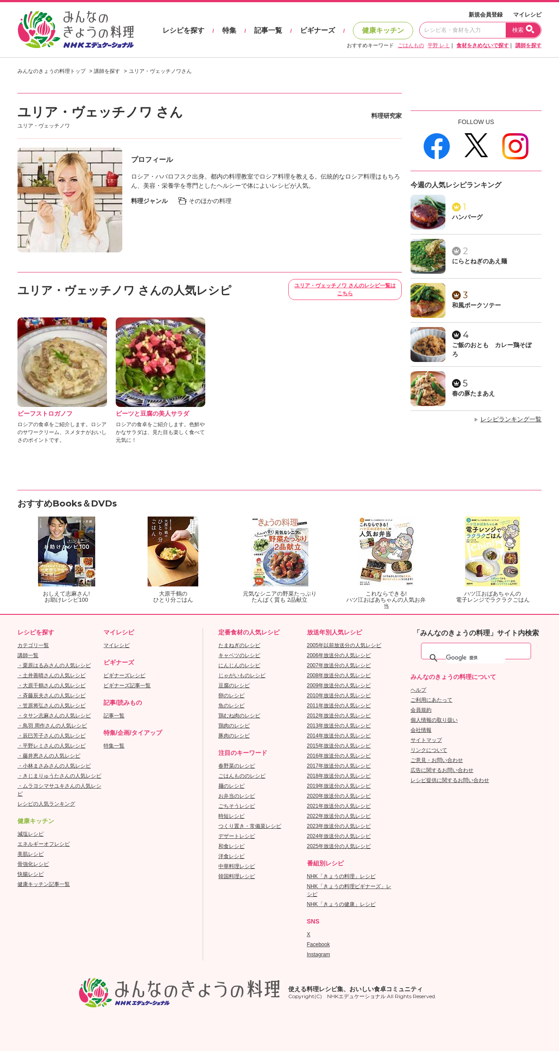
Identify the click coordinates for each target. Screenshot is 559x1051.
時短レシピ (231, 816)
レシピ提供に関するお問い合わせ (450, 780)
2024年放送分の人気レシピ (339, 836)
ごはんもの (411, 45)
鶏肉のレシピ (234, 726)
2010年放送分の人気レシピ (339, 696)
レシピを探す (183, 30)
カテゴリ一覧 (33, 645)
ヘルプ (418, 690)
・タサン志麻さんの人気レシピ (54, 716)
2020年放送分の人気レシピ (339, 796)
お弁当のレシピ (236, 796)
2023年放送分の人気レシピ (339, 826)
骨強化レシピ (33, 864)
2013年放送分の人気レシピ (339, 726)
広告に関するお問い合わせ (442, 770)
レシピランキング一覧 (511, 419)
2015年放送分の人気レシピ (339, 746)
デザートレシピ (236, 836)
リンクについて (429, 750)
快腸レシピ (30, 874)
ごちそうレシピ (236, 806)
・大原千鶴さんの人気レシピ (51, 685)
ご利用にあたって (431, 700)
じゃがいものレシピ (242, 675)
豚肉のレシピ (234, 736)
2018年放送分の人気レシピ (339, 776)
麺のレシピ (231, 786)
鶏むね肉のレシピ (239, 716)
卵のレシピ (231, 696)
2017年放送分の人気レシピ (339, 766)
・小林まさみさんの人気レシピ (54, 766)
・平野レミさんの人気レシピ (51, 746)
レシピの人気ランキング (46, 804)
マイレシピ (527, 14)
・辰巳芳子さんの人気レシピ (51, 736)
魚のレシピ (231, 706)
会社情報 (421, 730)
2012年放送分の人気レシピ (339, 716)
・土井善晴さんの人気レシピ (51, 675)
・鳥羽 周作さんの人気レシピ (52, 726)
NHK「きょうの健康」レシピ (341, 904)
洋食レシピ (231, 856)
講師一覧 (27, 655)
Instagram (318, 954)
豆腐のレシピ (234, 685)
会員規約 (421, 710)
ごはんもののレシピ (242, 776)
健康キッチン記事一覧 (43, 884)
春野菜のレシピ (236, 766)
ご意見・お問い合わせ (437, 760)
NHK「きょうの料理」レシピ (341, 876)
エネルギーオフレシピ (43, 844)
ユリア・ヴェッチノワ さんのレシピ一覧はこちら (344, 289)
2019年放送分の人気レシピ (339, 786)
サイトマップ (426, 740)
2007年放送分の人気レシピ (339, 665)
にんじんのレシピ (239, 665)
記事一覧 (268, 30)
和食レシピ (231, 846)
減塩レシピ (30, 834)
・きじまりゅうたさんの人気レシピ (59, 776)
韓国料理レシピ (236, 876)
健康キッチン (383, 30)
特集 (229, 30)
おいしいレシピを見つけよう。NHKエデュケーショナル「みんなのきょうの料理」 (76, 29)
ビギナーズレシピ (124, 675)
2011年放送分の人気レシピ (339, 706)
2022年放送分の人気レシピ (339, 816)
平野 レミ (439, 45)
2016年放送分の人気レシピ (339, 756)
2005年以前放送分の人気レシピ (344, 645)
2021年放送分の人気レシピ (339, 806)
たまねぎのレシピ (239, 645)
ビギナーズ (317, 30)
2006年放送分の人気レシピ (339, 655)
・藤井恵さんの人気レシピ (48, 756)
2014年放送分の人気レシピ (339, 736)
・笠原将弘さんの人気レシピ (51, 706)
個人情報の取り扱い (434, 720)
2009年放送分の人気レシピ (339, 685)
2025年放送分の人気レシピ (339, 846)
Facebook (318, 944)
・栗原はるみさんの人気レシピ (54, 665)
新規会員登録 (486, 14)
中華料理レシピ (236, 866)
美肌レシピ (30, 854)
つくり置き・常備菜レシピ (249, 826)
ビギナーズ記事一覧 (127, 685)
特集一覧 (114, 746)
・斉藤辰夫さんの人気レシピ (51, 696)
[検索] (475, 658)
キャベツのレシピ (239, 655)
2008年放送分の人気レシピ (339, 675)
